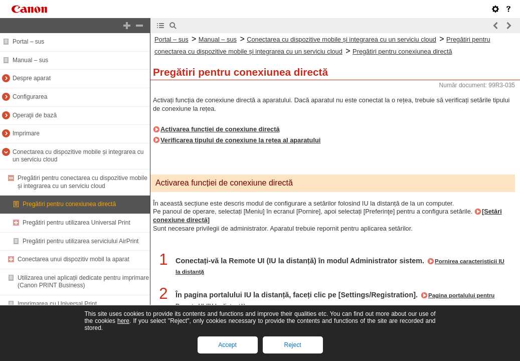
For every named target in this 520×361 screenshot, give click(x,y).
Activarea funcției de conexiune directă (220, 129)
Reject (292, 344)
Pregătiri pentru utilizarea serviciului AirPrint (80, 241)
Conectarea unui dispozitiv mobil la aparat (73, 259)
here (123, 320)
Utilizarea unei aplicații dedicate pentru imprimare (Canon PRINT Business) (83, 281)
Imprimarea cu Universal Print (57, 303)
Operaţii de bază (35, 115)
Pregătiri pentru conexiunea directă (69, 204)
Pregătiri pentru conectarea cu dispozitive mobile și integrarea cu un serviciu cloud (82, 182)
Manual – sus (30, 60)
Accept (227, 344)
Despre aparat (32, 78)
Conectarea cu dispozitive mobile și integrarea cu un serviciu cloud (341, 39)
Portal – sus (28, 41)
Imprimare (26, 133)
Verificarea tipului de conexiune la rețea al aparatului (240, 140)
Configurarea (30, 96)
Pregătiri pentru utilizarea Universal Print (76, 222)
